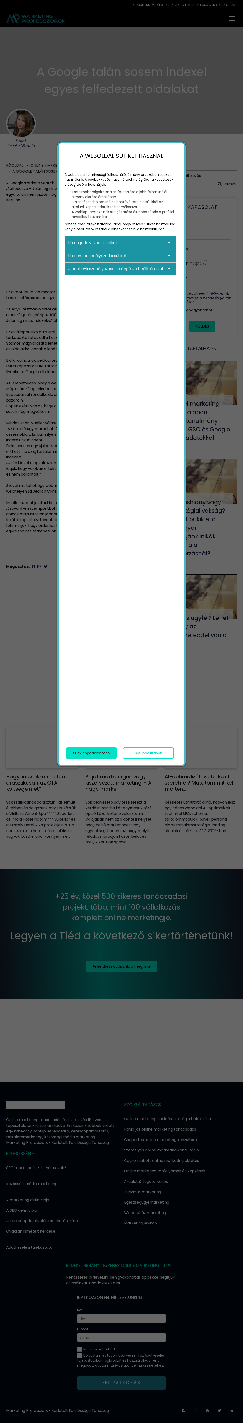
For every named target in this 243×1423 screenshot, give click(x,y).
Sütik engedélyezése (91, 752)
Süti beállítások (148, 752)
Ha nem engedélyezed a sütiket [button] (97, 256)
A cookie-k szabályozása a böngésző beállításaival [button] (115, 269)
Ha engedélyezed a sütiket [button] (92, 242)
